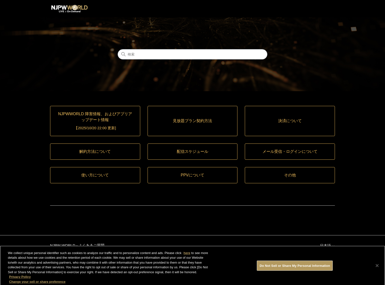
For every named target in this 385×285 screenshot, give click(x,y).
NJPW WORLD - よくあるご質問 (77, 245)
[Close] (377, 266)
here (187, 254)
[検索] (192, 54)
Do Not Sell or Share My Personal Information (295, 267)
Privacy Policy (20, 278)
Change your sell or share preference (37, 283)
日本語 (327, 245)
